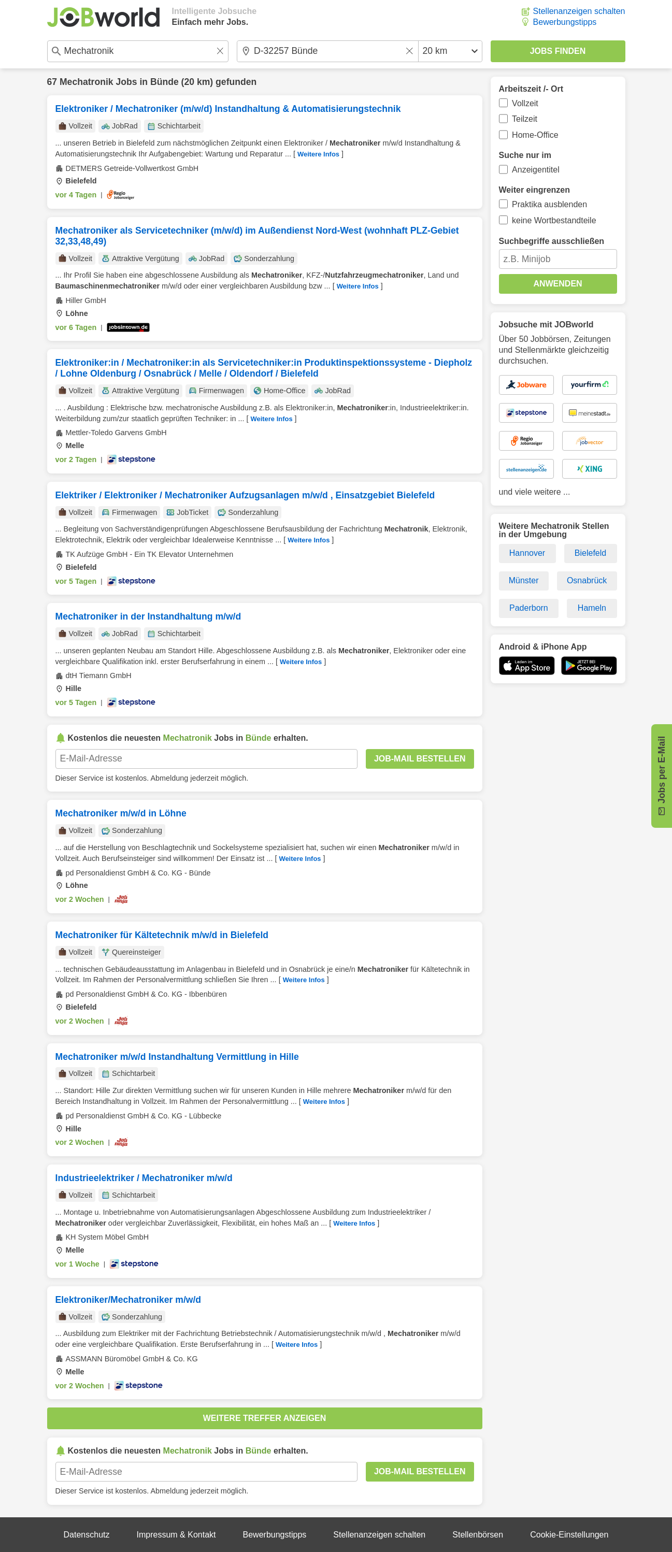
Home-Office (535, 135)
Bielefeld (590, 553)
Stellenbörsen (477, 1534)
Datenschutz (87, 1534)
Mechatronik (86, 82)
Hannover (527, 553)
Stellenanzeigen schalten (579, 11)
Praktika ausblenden (549, 204)
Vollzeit (525, 103)
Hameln (592, 607)
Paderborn (528, 607)
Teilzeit (524, 118)
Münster (524, 580)
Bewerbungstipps (565, 22)
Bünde (164, 82)
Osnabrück (587, 580)
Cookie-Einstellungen (569, 1534)
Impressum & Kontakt (176, 1534)
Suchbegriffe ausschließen (552, 241)
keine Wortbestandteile (554, 220)
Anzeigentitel (536, 169)
